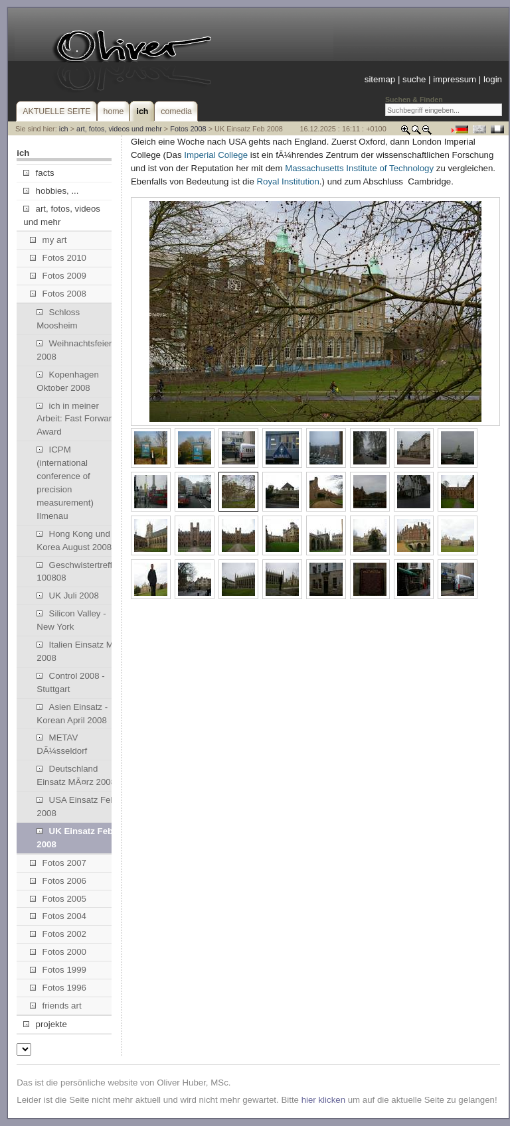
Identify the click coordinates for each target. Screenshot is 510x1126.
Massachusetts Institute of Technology (359, 168)
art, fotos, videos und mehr (119, 129)
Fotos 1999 (58, 970)
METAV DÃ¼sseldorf (62, 744)
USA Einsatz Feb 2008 (76, 806)
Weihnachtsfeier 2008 (74, 350)
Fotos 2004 (58, 916)
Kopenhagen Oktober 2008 (68, 381)
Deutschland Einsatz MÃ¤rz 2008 (76, 775)
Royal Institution (287, 181)
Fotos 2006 (58, 881)
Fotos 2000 (58, 952)
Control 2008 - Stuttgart (70, 682)
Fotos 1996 (58, 988)
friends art (55, 1006)
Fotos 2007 (58, 863)
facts (38, 173)
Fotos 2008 (188, 129)
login (492, 79)
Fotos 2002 (58, 934)
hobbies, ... (50, 191)
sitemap (380, 79)
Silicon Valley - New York (71, 620)
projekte (44, 1024)
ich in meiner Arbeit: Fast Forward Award (76, 419)
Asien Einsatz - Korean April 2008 (72, 713)
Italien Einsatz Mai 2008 (78, 651)
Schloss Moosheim (58, 318)
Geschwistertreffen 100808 (79, 571)
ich (63, 129)
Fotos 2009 (58, 276)
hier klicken (323, 1100)
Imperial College (216, 155)
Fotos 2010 (58, 258)
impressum (454, 79)
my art (48, 240)
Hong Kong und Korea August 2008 (74, 540)
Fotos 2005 (58, 899)
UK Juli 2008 (68, 595)
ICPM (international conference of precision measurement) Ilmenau (65, 483)
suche (414, 79)
